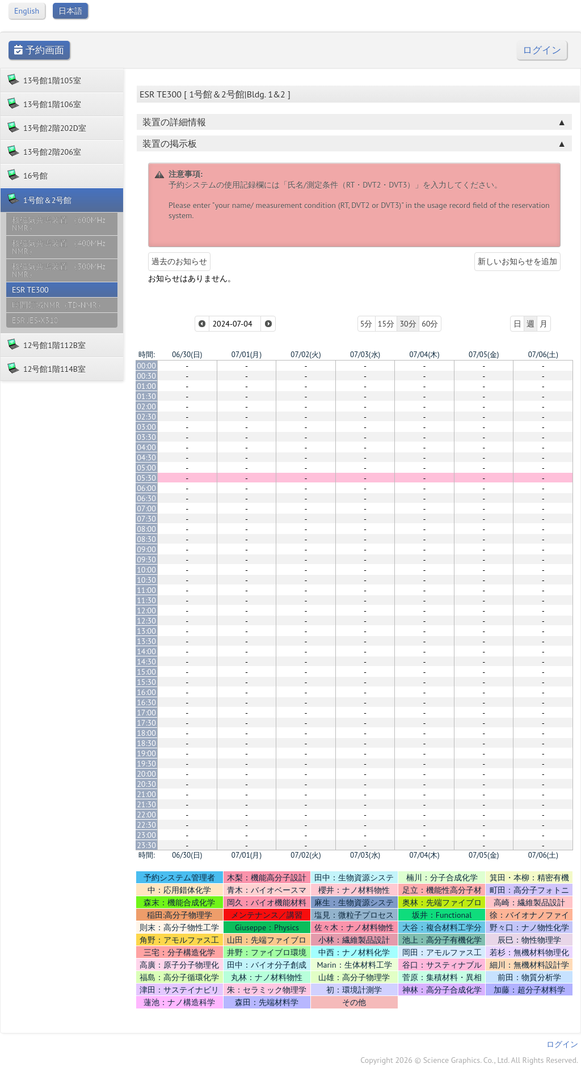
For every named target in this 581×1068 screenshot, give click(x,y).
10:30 (146, 580)
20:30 (146, 784)
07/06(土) (543, 354)
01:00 (146, 386)
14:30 (146, 661)
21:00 (146, 794)
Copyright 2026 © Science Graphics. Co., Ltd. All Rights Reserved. (469, 1060)
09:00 (146, 549)
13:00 (146, 631)
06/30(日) (187, 354)
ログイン (542, 50)
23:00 (146, 835)
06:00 (146, 488)
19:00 (146, 753)
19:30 (146, 763)
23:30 (146, 845)
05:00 (146, 468)
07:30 (146, 519)
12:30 (146, 621)
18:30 (146, 743)
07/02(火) (305, 354)
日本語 (70, 11)
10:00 (146, 570)
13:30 (146, 641)
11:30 (146, 600)
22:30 (146, 825)
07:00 (146, 508)
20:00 (146, 774)
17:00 (146, 712)
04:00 (146, 447)
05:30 (146, 478)
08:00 (146, 529)
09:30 (146, 559)
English (26, 11)
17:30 (146, 723)
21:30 (146, 804)
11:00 (146, 590)
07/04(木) (424, 354)
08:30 (146, 539)
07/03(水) (365, 354)
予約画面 (39, 50)
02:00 (146, 406)
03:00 (146, 427)
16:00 (146, 692)
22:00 (146, 815)
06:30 (146, 498)
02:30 (146, 417)
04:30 (146, 457)
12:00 (146, 610)
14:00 (146, 651)
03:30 (146, 437)
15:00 (146, 672)
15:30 (146, 682)
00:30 (146, 376)
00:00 (146, 366)
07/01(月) (246, 354)
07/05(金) (484, 354)
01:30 (146, 396)
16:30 (146, 702)
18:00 (146, 733)
